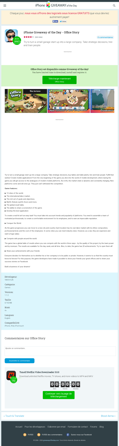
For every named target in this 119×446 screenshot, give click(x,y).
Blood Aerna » (108, 416)
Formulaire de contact (78, 426)
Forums (93, 426)
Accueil (18, 426)
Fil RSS (30, 435)
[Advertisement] (69, 58)
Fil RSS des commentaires (52, 435)
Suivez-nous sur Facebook (81, 435)
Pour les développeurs (35, 426)
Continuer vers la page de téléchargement (59, 395)
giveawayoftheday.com (51, 440)
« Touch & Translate (14, 416)
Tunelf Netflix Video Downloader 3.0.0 (39, 372)
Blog (101, 426)
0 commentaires (105, 37)
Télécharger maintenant (59, 80)
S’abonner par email (56, 426)
